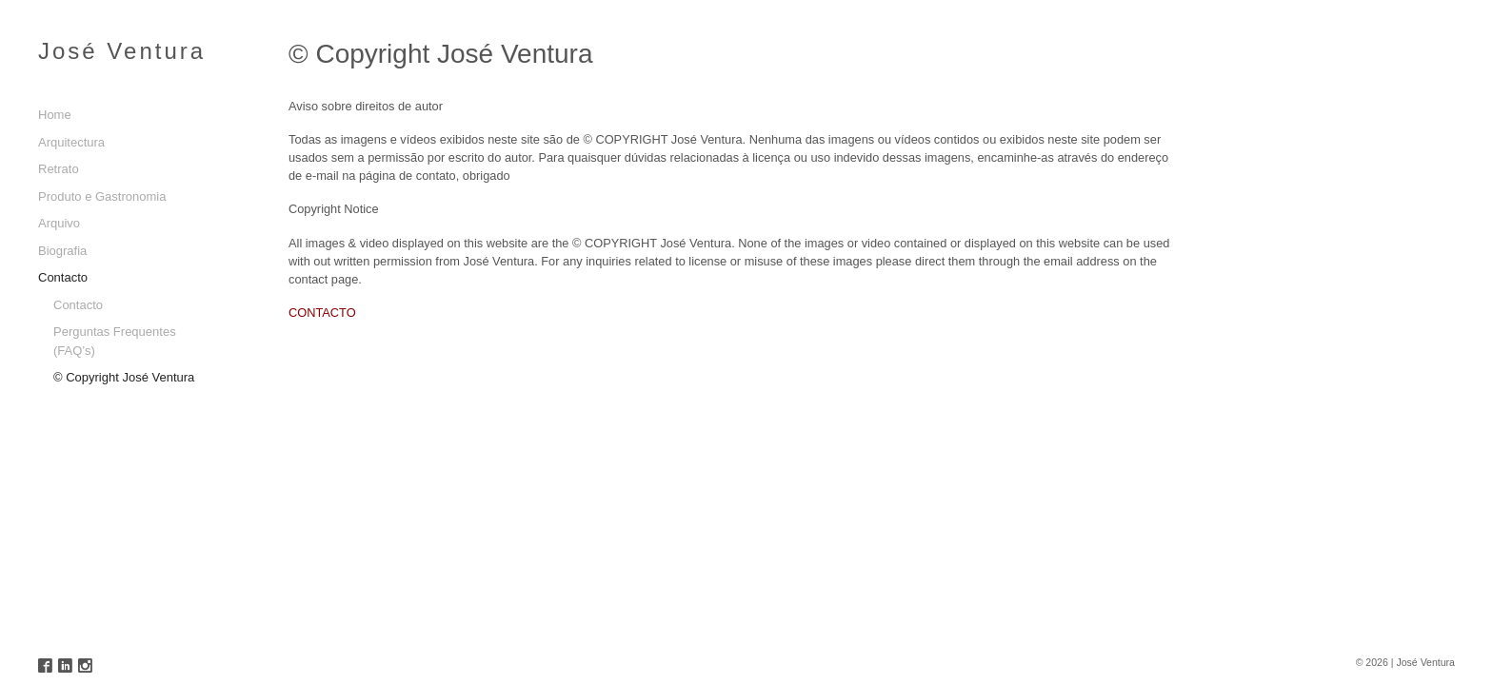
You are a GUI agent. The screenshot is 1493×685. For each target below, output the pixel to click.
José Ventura (122, 51)
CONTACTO (322, 312)
